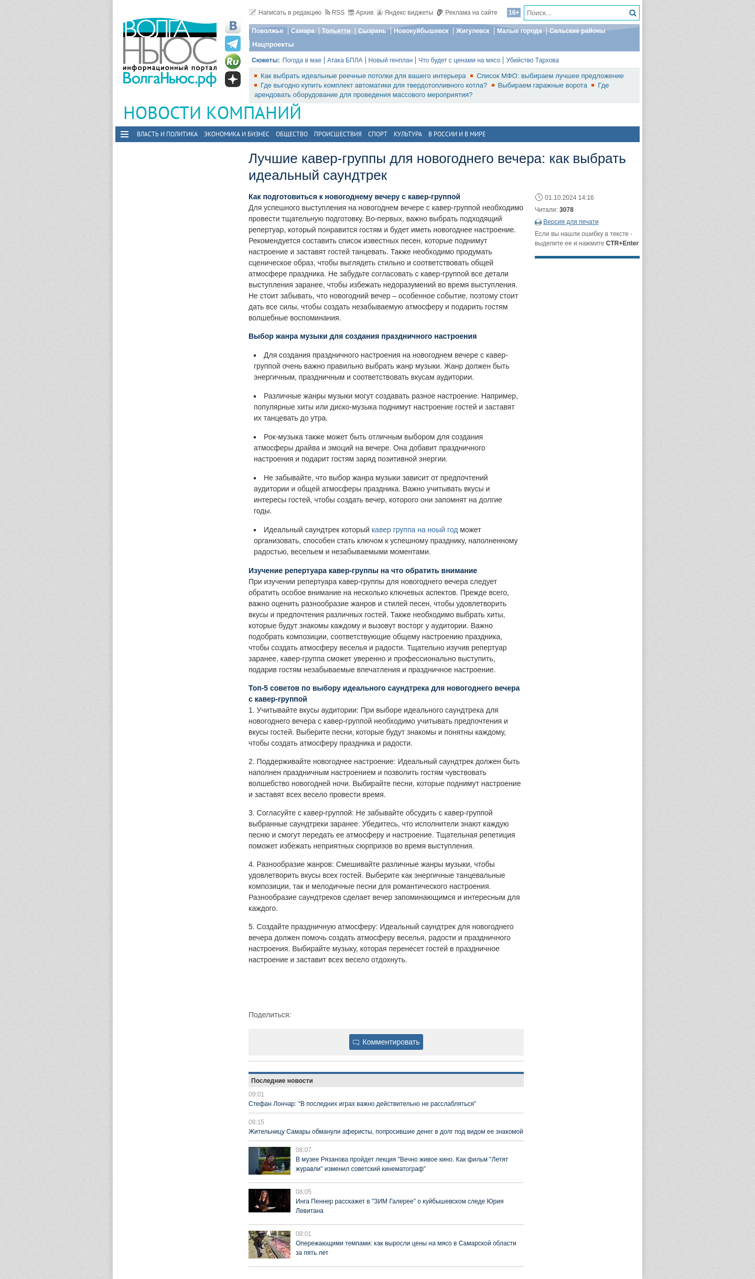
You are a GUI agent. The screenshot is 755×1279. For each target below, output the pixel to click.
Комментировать (386, 1042)
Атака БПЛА (345, 60)
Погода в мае (302, 60)
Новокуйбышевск (421, 31)
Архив (361, 12)
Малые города (519, 31)
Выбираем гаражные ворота (543, 85)
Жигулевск (473, 31)
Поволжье (267, 31)
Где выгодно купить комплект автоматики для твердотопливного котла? (375, 85)
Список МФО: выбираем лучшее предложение (550, 76)
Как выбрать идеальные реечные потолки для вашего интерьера (364, 76)
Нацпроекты (273, 44)
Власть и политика (167, 134)
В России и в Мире (457, 134)
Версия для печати (570, 221)
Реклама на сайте (467, 12)
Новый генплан (391, 60)
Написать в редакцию (285, 12)
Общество (292, 134)
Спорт (377, 134)
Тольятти (336, 31)
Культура (408, 134)
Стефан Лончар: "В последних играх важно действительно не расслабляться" (362, 1104)
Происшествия (338, 134)
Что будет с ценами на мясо (459, 60)
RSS (335, 12)
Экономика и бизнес (236, 134)
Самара (303, 31)
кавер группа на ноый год (415, 529)
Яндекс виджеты (405, 12)
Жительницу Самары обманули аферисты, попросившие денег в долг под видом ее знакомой (386, 1131)
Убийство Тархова (532, 60)
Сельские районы (577, 31)
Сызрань (372, 31)
